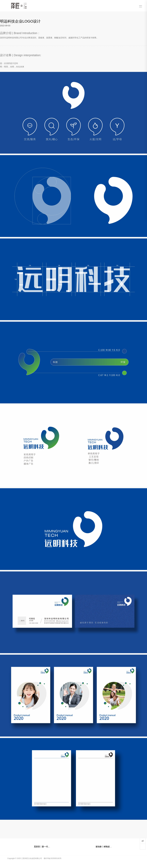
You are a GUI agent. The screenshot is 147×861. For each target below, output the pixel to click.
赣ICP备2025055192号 (52, 858)
